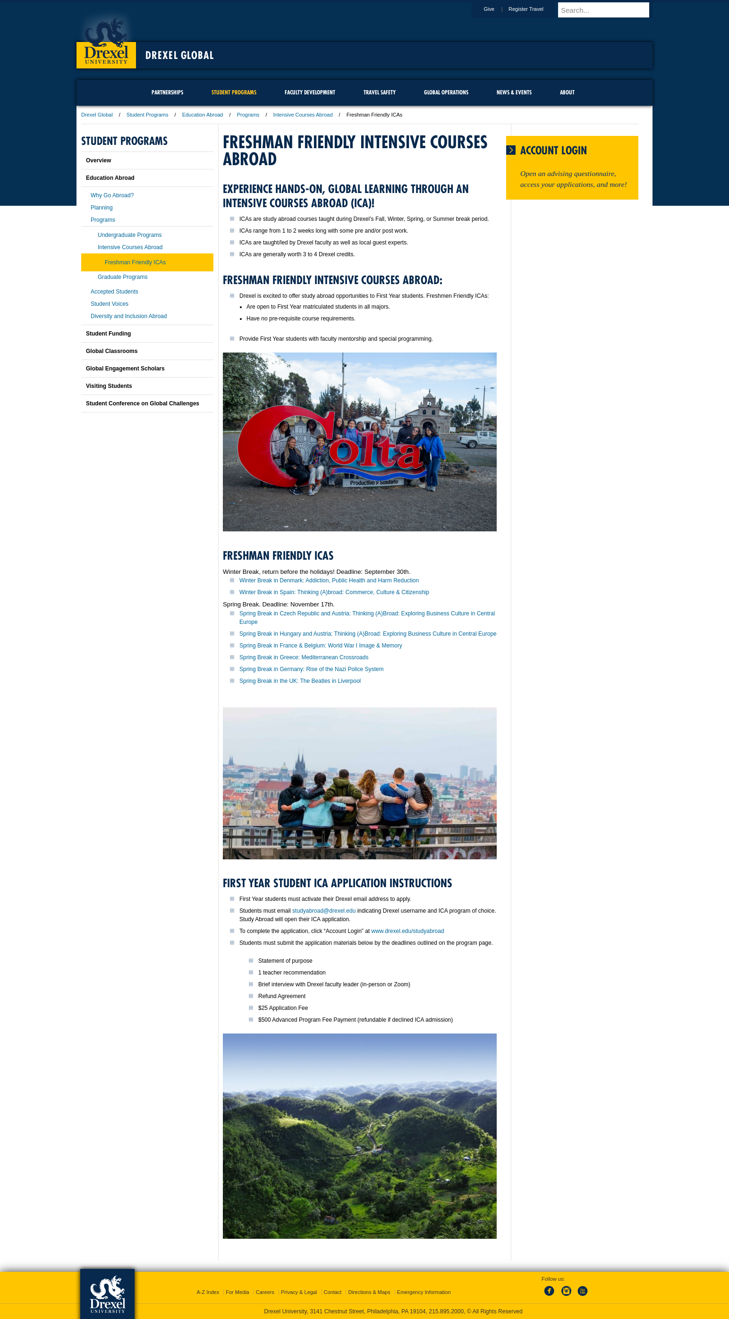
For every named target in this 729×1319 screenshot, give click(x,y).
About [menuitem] (567, 92)
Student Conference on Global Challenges (142, 403)
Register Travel (534, 9)
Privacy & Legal (299, 1292)
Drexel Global (179, 55)
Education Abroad (202, 115)
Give (497, 9)
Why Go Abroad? (112, 195)
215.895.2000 (446, 1311)
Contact (333, 1292)
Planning (102, 207)
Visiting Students (109, 386)
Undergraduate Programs (129, 235)
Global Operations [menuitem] (446, 92)
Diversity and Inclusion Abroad (129, 316)
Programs (248, 115)
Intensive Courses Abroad (303, 115)
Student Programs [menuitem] (234, 92)
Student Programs (148, 115)
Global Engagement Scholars (125, 368)
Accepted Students (114, 291)
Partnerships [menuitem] (167, 92)
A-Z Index (207, 1292)
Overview (98, 160)
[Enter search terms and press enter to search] (609, 9)
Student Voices (109, 304)
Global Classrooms (111, 351)
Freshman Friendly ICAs (135, 262)
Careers (265, 1292)
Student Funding (108, 333)
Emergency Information (424, 1292)
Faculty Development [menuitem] (310, 92)
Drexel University (106, 37)
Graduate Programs (122, 277)
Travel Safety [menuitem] (380, 92)
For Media (237, 1292)
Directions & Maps (369, 1292)
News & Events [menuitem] (514, 92)
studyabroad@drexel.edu (324, 910)
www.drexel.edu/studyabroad (407, 931)
